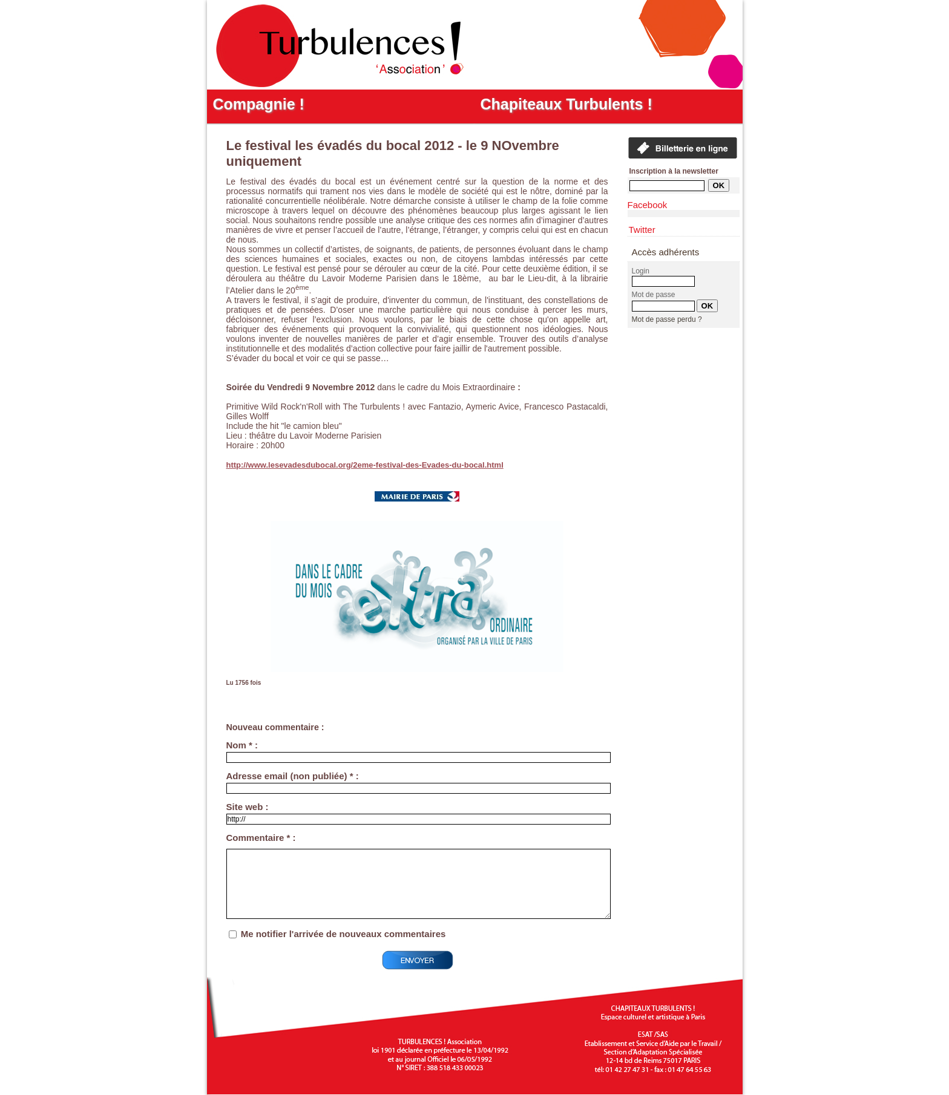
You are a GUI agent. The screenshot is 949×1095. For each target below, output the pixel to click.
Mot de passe (653, 294)
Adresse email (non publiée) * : (292, 776)
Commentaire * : (261, 837)
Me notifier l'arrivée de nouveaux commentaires (343, 934)
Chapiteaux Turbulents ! (566, 104)
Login (640, 271)
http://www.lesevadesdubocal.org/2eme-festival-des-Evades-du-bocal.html (365, 464)
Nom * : (242, 745)
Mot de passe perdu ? (667, 319)
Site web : (247, 807)
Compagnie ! (258, 104)
